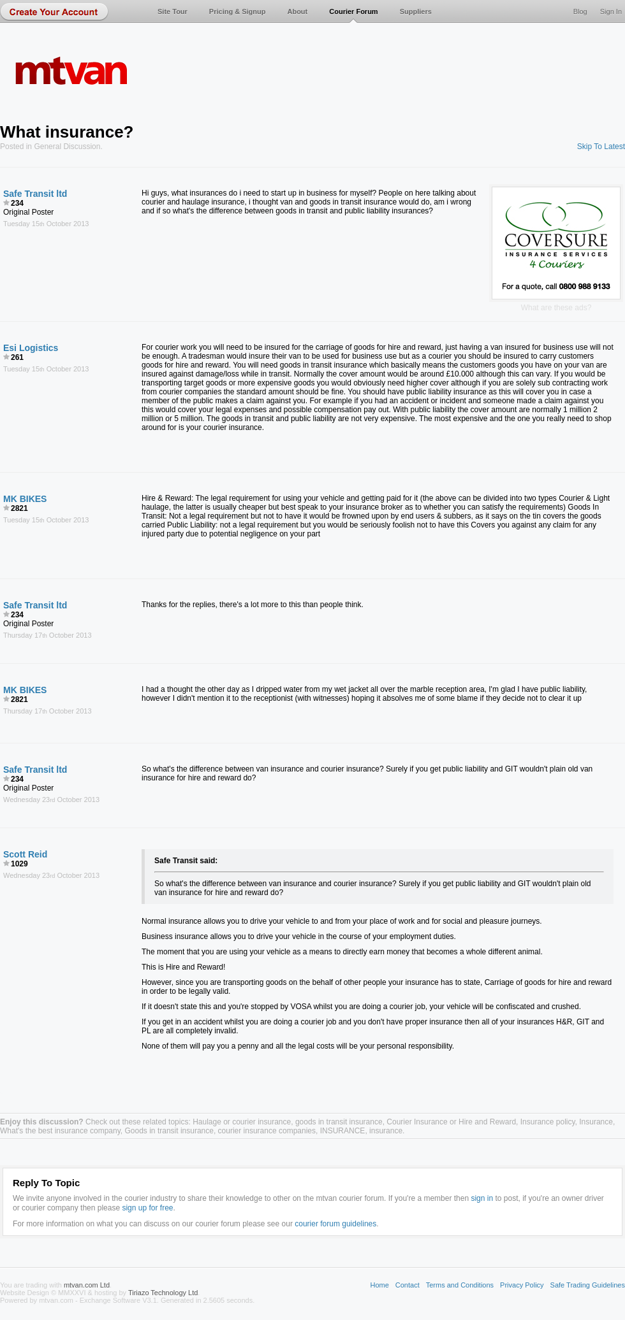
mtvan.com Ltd (87, 1285)
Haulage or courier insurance (242, 1121)
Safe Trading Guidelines (587, 1285)
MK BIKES (25, 499)
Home (379, 1285)
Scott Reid (25, 854)
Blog (580, 11)
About (297, 11)
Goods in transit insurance (169, 1130)
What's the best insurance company (60, 1130)
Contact (407, 1285)
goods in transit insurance (339, 1121)
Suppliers (416, 11)
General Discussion (67, 146)
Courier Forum (353, 11)
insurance (385, 1130)
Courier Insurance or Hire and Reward (451, 1121)
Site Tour (173, 11)
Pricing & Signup (237, 11)
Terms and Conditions (460, 1285)
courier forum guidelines (335, 1223)
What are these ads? (556, 307)
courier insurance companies (267, 1130)
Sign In (611, 11)
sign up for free (147, 1207)
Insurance (596, 1121)
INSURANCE (342, 1130)
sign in (482, 1198)
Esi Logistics (30, 348)
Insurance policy (547, 1121)
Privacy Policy (521, 1285)
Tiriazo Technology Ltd (163, 1292)
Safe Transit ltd (35, 194)
